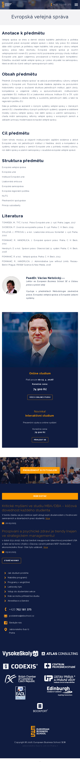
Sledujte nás (13, 623)
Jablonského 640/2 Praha (16, 631)
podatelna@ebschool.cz (19, 616)
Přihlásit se (40, 440)
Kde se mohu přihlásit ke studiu (23, 596)
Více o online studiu (40, 397)
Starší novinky (11, 560)
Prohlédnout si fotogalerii (40, 470)
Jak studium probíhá (18, 573)
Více (48, 518)
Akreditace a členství (18, 601)
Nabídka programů (17, 577)
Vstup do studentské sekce (21, 591)
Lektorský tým (15, 587)
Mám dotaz (40, 496)
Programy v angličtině (19, 582)
